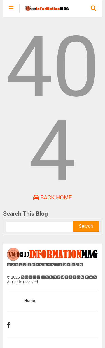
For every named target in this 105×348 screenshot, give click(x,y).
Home (29, 300)
